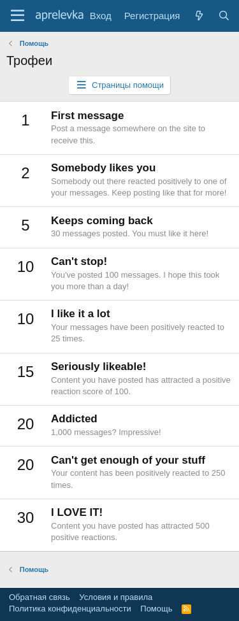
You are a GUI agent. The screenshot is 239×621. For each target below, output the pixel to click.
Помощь (156, 608)
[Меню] (18, 16)
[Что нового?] (198, 15)
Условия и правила (115, 597)
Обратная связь (39, 597)
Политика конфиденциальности (70, 608)
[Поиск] (224, 15)
